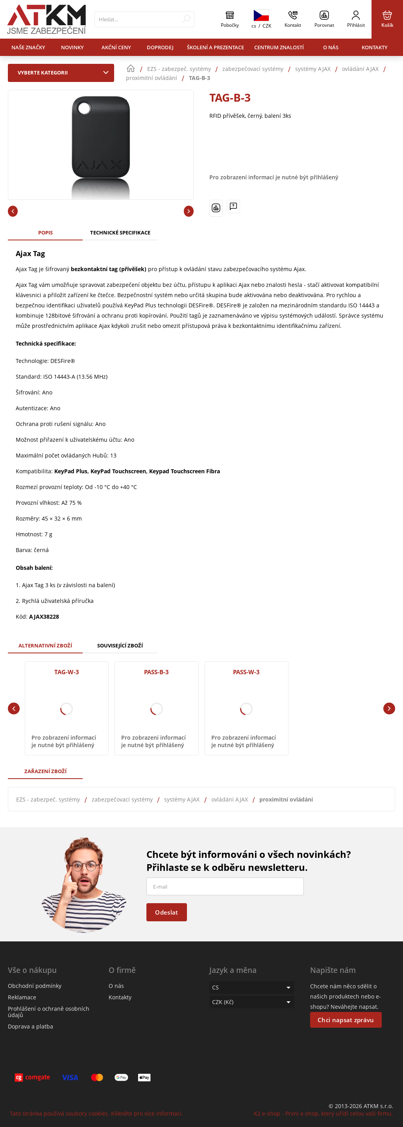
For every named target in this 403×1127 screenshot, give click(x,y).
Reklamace (22, 997)
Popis (45, 232)
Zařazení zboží (45, 771)
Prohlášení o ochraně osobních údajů (48, 1012)
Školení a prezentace (215, 47)
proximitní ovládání (286, 799)
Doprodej (160, 47)
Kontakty (375, 47)
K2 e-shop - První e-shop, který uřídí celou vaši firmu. (323, 1113)
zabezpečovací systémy (122, 799)
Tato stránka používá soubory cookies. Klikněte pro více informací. (96, 1113)
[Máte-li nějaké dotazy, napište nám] (233, 206)
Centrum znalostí (279, 47)
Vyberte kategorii (65, 72)
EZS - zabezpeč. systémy (48, 799)
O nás (330, 47)
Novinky (72, 47)
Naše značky (28, 47)
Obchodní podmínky (34, 985)
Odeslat (166, 912)
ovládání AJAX (229, 799)
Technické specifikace (120, 232)
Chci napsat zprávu (346, 1020)
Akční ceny (116, 47)
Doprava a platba (30, 1026)
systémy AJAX (182, 799)
